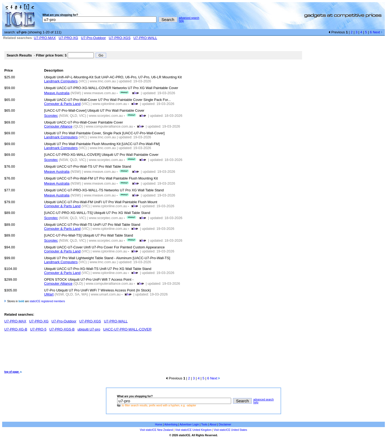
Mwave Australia (57, 93)
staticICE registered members (47, 301)
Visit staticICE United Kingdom (193, 429)
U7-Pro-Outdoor (93, 38)
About (212, 424)
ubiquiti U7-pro (88, 329)
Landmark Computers (61, 81)
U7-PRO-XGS (120, 38)
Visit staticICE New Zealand (156, 429)
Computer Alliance (58, 126)
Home (158, 424)
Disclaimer (225, 424)
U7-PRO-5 (38, 329)
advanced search (189, 17)
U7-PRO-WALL (145, 38)
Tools (204, 424)
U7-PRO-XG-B (15, 329)
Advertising (170, 424)
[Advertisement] (102, 353)
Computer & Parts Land (62, 104)
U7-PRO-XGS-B (62, 329)
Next (378, 32)
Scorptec (51, 116)
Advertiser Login (189, 424)
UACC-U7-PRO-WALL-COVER (127, 329)
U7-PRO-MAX (45, 38)
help (181, 20)
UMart (48, 294)
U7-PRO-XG (68, 38)
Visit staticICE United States (230, 429)
